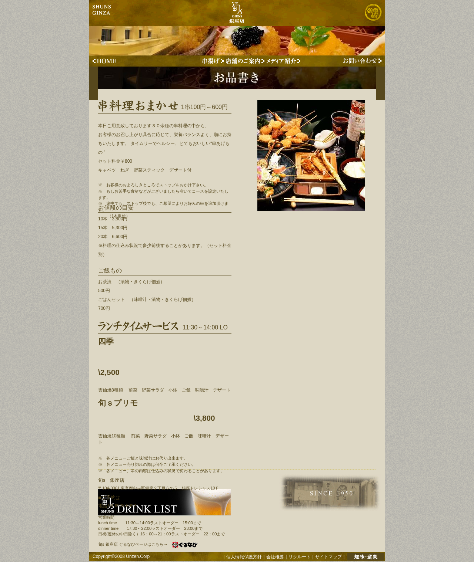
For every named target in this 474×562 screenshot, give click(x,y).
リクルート (299, 556)
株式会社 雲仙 (373, 13)
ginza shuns (102, 13)
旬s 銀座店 (236, 13)
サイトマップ (328, 556)
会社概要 (275, 556)
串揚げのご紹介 (212, 61)
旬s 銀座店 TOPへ (105, 61)
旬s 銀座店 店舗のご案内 (244, 61)
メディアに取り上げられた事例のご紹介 (283, 61)
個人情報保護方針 (244, 556)
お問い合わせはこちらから (361, 61)
